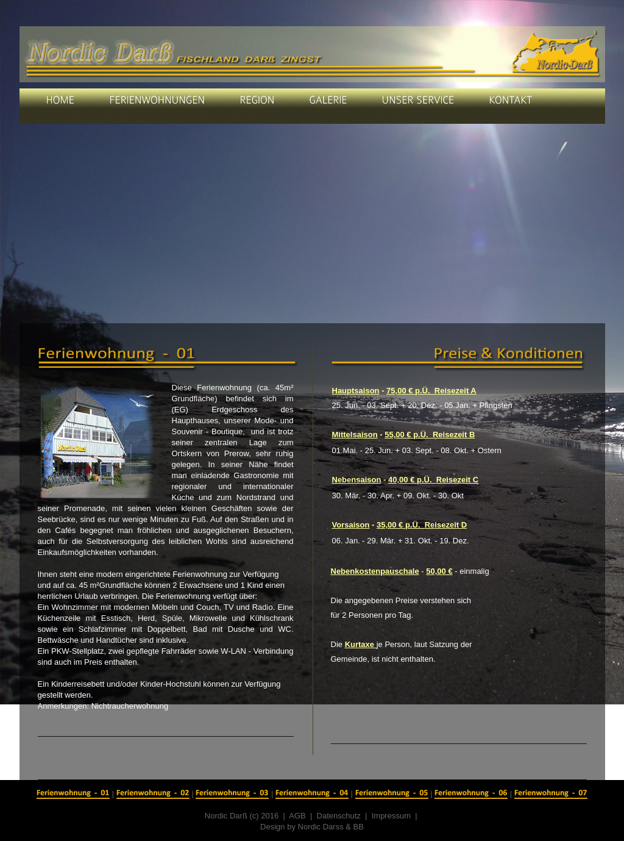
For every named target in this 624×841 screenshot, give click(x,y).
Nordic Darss (321, 826)
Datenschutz (339, 815)
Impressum (391, 815)
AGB (299, 815)
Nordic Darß (226, 815)
